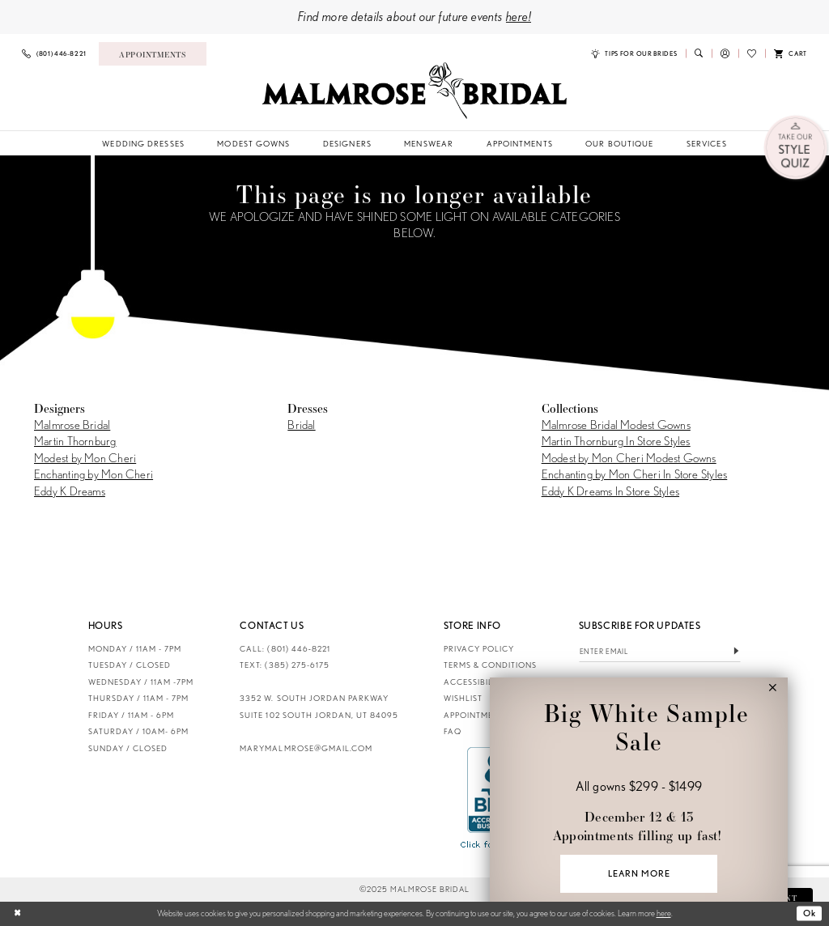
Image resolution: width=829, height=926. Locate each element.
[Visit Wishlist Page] (751, 54)
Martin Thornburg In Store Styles (616, 441)
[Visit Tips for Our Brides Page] (634, 54)
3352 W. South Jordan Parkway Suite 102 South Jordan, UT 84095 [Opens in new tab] (319, 707)
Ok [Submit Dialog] (809, 913)
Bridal (301, 425)
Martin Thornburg (75, 441)
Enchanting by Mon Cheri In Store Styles (635, 474)
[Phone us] (54, 54)
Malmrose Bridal (72, 425)
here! (518, 16)
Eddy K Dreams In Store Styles (610, 491)
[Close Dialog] (17, 913)
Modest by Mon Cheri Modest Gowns (629, 458)
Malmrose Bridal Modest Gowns (616, 425)
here (664, 913)
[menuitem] (54, 54)
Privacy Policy (479, 648)
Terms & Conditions (490, 665)
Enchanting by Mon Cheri (93, 474)
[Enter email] (660, 652)
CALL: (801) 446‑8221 (285, 648)
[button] (725, 54)
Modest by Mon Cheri (85, 458)
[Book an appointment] (152, 53)
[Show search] (699, 53)
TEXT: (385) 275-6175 (284, 665)
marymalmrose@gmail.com (306, 748)
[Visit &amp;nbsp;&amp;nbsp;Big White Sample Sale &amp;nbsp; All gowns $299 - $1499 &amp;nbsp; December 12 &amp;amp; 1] (638, 801)
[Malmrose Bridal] (414, 90)
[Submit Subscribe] (736, 652)
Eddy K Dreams (69, 491)
